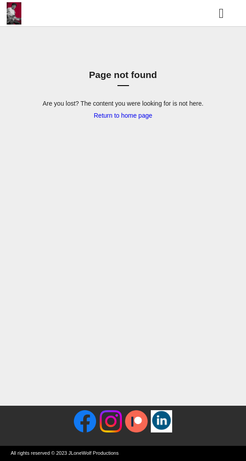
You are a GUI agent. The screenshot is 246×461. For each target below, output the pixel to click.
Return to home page (123, 115)
